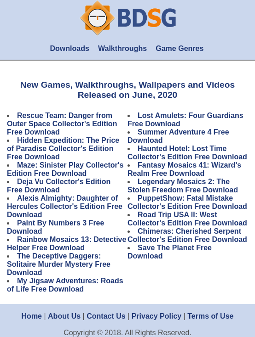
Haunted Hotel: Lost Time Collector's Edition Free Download (187, 153)
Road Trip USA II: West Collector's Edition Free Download (187, 219)
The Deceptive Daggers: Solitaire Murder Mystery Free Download (58, 264)
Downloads (69, 48)
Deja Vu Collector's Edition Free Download (58, 186)
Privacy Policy (157, 316)
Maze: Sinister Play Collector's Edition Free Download (65, 169)
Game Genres (179, 48)
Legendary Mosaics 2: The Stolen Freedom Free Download (183, 186)
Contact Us (106, 316)
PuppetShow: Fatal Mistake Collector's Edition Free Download (187, 202)
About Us (64, 316)
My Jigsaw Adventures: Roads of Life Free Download (65, 285)
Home (32, 316)
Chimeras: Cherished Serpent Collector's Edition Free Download (187, 235)
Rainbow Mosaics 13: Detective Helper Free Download (66, 244)
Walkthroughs (122, 48)
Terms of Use (210, 316)
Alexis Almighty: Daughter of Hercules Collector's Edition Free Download (64, 206)
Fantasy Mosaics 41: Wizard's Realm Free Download (184, 169)
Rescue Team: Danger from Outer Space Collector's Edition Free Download (62, 124)
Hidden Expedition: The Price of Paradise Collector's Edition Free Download (63, 148)
